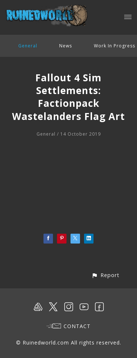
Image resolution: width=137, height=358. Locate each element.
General (27, 46)
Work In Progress (114, 46)
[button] (105, 275)
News (65, 46)
